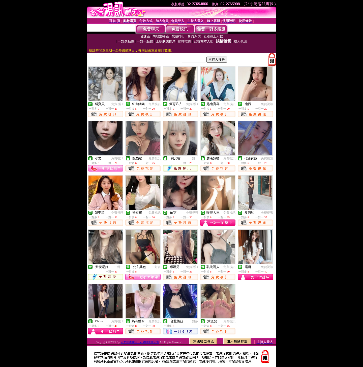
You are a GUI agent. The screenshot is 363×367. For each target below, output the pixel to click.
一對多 (156, 267)
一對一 (193, 158)
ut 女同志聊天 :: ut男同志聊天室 (139, 342)
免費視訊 (117, 104)
